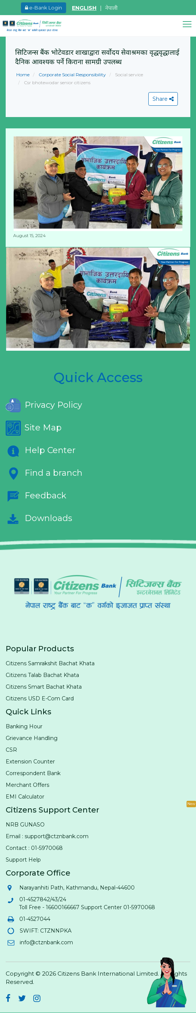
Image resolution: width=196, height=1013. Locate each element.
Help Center (41, 450)
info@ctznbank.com (46, 942)
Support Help (23, 859)
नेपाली (111, 8)
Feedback (36, 496)
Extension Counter (30, 761)
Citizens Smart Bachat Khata (44, 686)
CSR (11, 749)
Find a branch (44, 473)
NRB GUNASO (25, 824)
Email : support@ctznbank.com (47, 836)
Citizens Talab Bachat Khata (42, 675)
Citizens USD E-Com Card (40, 698)
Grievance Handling (32, 738)
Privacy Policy (44, 405)
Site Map (34, 428)
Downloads (39, 518)
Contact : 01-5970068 (34, 848)
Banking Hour (24, 726)
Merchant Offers (27, 785)
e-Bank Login (43, 8)
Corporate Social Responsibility (71, 74)
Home (23, 74)
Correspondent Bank (33, 773)
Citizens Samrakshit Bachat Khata (50, 663)
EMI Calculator (25, 796)
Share (163, 99)
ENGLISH (84, 8)
